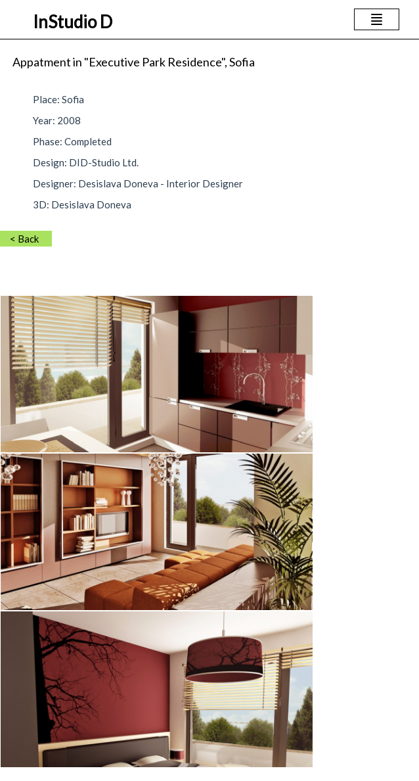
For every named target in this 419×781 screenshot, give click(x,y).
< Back (24, 239)
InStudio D (72, 21)
